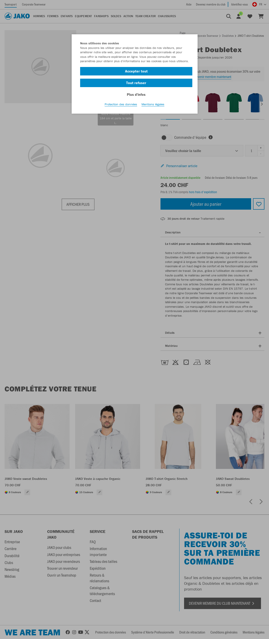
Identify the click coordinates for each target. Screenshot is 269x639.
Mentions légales (152, 105)
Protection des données (121, 105)
